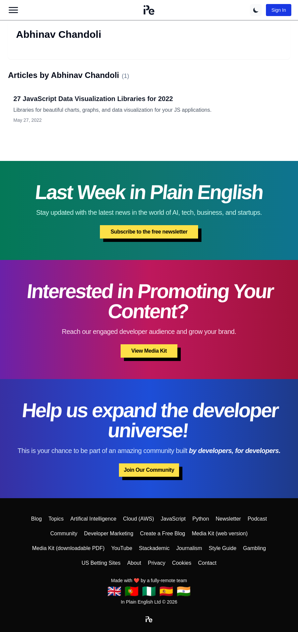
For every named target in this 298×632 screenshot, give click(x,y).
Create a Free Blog (162, 533)
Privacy (156, 563)
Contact (207, 563)
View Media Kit (149, 351)
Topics (55, 519)
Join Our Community (149, 470)
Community (64, 533)
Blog (36, 519)
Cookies (181, 563)
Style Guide (223, 548)
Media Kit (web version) (220, 533)
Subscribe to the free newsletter (149, 232)
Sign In (278, 10)
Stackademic (154, 548)
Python (200, 519)
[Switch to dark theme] (256, 10)
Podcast (257, 519)
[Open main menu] (13, 10)
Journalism (189, 548)
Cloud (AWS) (138, 519)
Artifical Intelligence (93, 519)
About (134, 563)
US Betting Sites (101, 563)
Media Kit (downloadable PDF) (68, 548)
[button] (149, 10)
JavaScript (173, 519)
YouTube (121, 548)
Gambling (254, 548)
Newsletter (228, 519)
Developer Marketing (108, 533)
